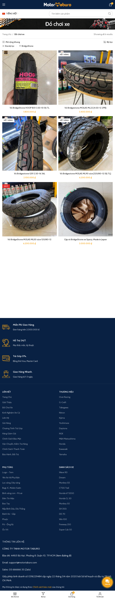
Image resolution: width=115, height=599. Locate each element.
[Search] (81, 14)
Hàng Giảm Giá (9, 433)
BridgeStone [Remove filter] (27, 46)
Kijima (62, 417)
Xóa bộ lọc (9, 46)
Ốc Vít (5, 529)
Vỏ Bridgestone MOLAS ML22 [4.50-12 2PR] (85, 107)
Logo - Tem (7, 472)
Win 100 (63, 519)
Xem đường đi (64, 555)
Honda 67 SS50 (66, 493)
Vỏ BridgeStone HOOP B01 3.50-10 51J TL (29, 107)
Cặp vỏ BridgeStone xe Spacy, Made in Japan (85, 239)
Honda (62, 444)
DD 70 (62, 514)
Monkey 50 (64, 503)
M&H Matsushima (67, 438)
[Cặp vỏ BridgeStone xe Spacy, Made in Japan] (85, 209)
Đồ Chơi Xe (7, 407)
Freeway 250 (65, 524)
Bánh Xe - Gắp (9, 514)
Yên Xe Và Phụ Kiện (11, 477)
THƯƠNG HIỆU (66, 391)
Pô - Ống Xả (7, 524)
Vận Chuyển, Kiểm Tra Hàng (15, 444)
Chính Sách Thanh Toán (13, 449)
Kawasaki (63, 449)
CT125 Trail (64, 488)
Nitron (62, 412)
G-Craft (62, 402)
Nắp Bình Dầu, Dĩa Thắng (13, 508)
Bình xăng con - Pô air (12, 493)
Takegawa (63, 407)
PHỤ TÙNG (7, 467)
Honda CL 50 (65, 498)
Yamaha (63, 454)
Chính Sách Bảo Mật (11, 438)
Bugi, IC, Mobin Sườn (11, 488)
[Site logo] (57, 4)
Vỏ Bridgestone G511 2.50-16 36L (29, 173)
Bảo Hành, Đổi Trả (10, 454)
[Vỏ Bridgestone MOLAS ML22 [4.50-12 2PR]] (85, 77)
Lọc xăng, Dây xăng (11, 482)
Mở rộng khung (13, 42)
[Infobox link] (57, 327)
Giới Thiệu (7, 402)
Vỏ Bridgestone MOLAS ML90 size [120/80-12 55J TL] (85, 173)
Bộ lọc (110, 42)
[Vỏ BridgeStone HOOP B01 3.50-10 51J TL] (29, 77)
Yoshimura (64, 423)
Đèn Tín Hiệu (8, 498)
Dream (62, 477)
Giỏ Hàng (6, 423)
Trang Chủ (7, 397)
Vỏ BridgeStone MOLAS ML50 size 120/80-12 (29, 239)
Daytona (63, 428)
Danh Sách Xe (66, 467)
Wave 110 (63, 472)
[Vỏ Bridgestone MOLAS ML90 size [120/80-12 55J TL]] (85, 143)
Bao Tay (6, 503)
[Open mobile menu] (4, 5)
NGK (61, 433)
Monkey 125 (64, 482)
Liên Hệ (5, 417)
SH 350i (63, 508)
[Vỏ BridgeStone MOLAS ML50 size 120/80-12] (29, 209)
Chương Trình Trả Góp (12, 428)
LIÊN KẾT (6, 391)
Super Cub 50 (65, 529)
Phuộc (5, 519)
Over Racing (64, 397)
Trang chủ (6, 34)
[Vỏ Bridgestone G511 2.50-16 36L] (29, 143)
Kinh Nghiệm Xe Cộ (11, 412)
